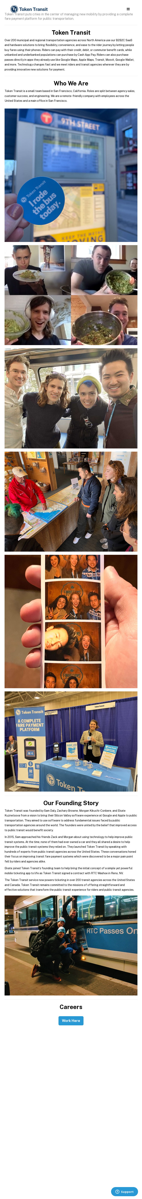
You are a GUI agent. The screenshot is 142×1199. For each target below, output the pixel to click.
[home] (29, 9)
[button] (128, 9)
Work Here (71, 1021)
